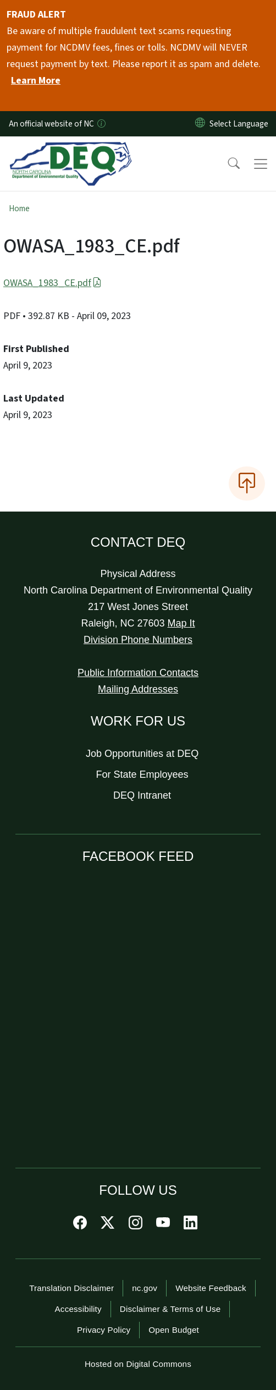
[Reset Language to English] (200, 124)
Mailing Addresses (138, 689)
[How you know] (101, 124)
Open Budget (173, 1329)
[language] (241, 124)
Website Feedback (210, 1288)
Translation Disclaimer (71, 1288)
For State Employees (142, 774)
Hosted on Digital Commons (138, 1364)
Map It (181, 623)
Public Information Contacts (138, 672)
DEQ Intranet (142, 795)
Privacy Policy (103, 1329)
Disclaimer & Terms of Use (170, 1309)
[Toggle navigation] (260, 164)
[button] (226, 164)
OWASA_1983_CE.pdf (52, 283)
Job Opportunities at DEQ (142, 753)
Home (19, 208)
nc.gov (144, 1288)
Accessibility (78, 1309)
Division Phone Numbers (138, 639)
